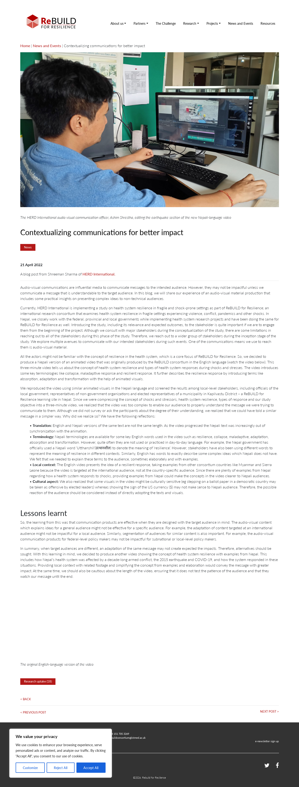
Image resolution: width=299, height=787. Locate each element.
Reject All (60, 767)
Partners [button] (139, 23)
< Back (25, 699)
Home (25, 45)
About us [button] (117, 23)
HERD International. (98, 274)
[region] (60, 753)
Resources (268, 23)
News (28, 247)
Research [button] (189, 23)
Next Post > (269, 711)
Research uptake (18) (38, 681)
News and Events (240, 23)
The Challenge (166, 23)
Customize (30, 767)
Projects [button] (212, 23)
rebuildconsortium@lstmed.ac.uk (127, 737)
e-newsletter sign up (267, 741)
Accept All (90, 767)
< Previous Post (33, 712)
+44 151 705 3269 (119, 733)
